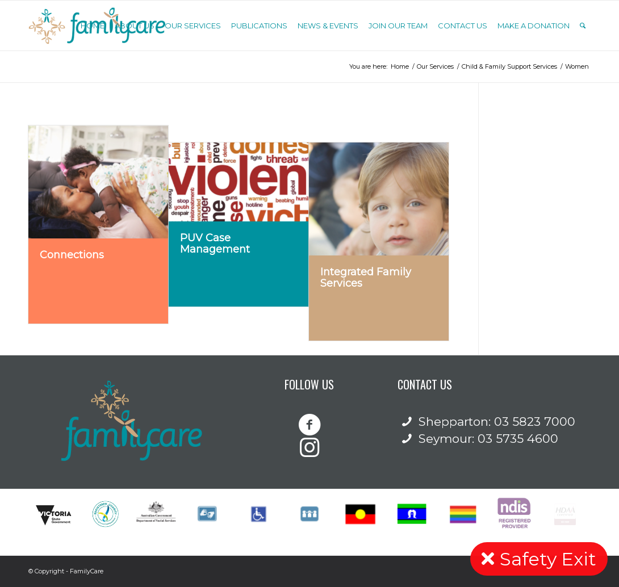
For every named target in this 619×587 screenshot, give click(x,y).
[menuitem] (93, 26)
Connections (72, 255)
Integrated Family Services (365, 278)
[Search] (583, 26)
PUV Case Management (215, 243)
